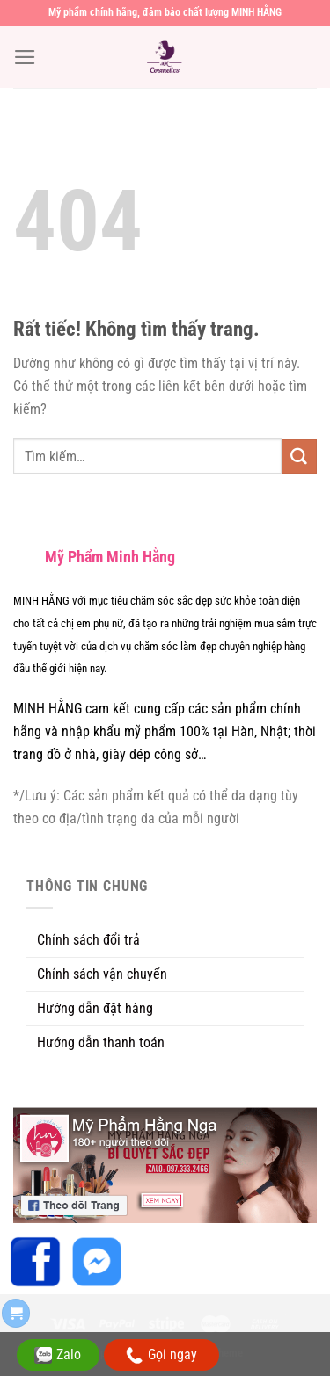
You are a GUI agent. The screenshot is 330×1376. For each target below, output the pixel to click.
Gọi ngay (161, 1355)
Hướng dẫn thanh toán (101, 1042)
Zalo (57, 1355)
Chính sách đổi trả (88, 939)
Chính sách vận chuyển (102, 974)
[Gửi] (299, 456)
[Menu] (25, 57)
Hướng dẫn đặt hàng (95, 1008)
